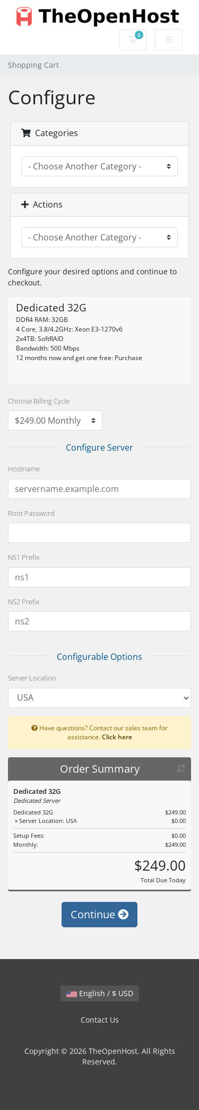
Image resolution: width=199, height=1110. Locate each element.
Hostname (24, 468)
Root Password (31, 513)
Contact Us (100, 1020)
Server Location (32, 678)
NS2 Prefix (23, 601)
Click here (117, 736)
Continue (99, 914)
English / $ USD (99, 993)
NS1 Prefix (23, 557)
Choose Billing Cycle (39, 401)
